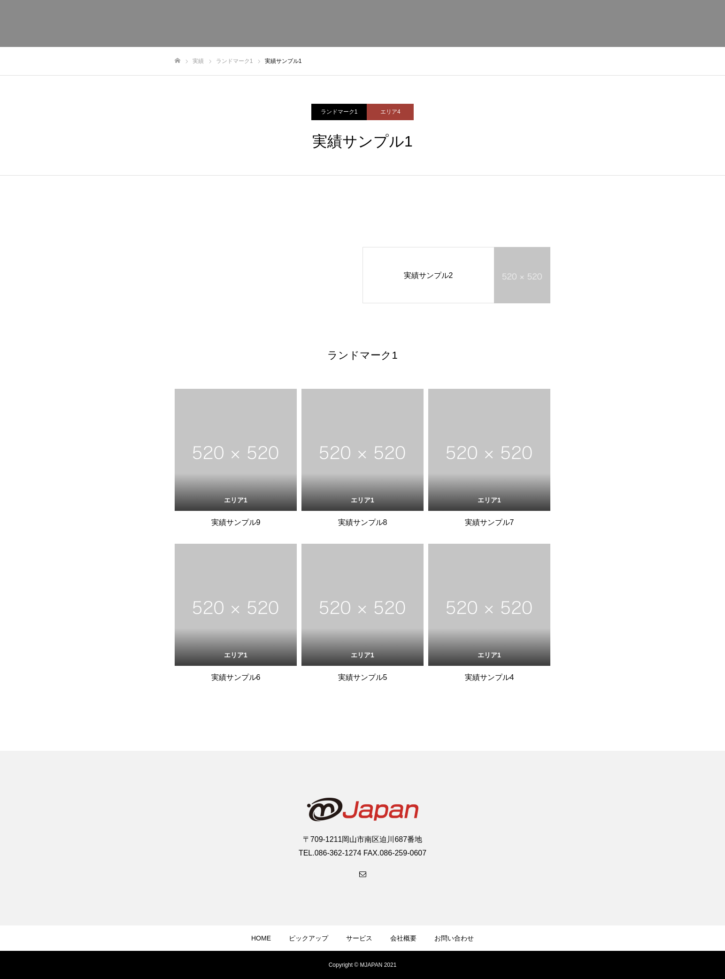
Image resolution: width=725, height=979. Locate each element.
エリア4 (390, 111)
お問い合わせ (454, 938)
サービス (359, 938)
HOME (261, 938)
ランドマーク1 (339, 111)
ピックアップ (308, 938)
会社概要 (403, 938)
